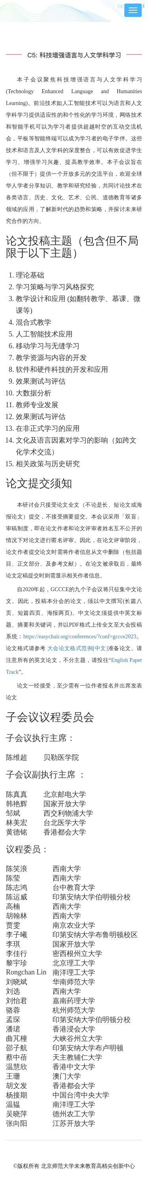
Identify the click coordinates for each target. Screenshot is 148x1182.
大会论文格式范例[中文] (77, 648)
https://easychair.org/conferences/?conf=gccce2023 (79, 637)
